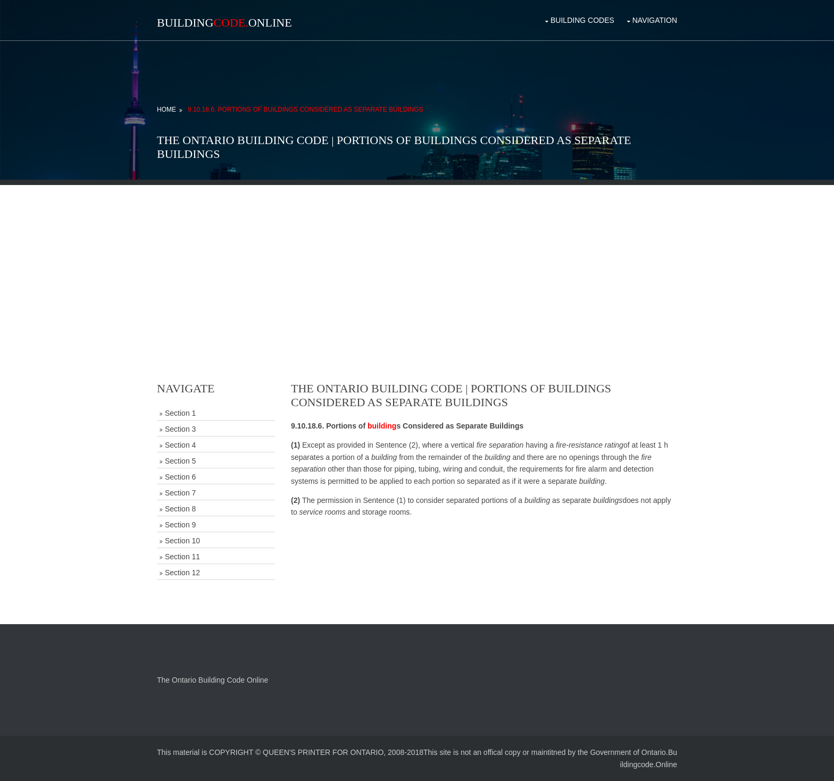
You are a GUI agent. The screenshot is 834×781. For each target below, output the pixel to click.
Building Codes (582, 20)
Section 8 (180, 509)
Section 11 (182, 556)
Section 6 (180, 477)
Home (166, 109)
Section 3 (180, 429)
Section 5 (180, 461)
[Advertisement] (417, 259)
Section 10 (182, 540)
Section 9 (180, 524)
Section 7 (180, 493)
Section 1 (180, 413)
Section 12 (182, 572)
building (382, 426)
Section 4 (180, 445)
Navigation (654, 20)
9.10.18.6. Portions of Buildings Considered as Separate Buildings (305, 109)
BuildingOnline (224, 22)
